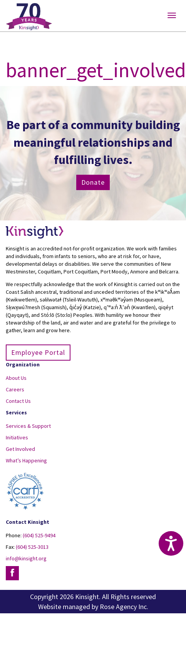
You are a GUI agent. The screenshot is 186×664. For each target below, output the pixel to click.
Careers (15, 389)
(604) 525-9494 (39, 535)
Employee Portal (38, 352)
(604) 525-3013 (32, 546)
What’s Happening (26, 460)
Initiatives (17, 437)
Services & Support (28, 425)
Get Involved (20, 448)
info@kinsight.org (26, 558)
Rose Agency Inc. (124, 606)
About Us (16, 377)
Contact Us (18, 400)
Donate (93, 182)
